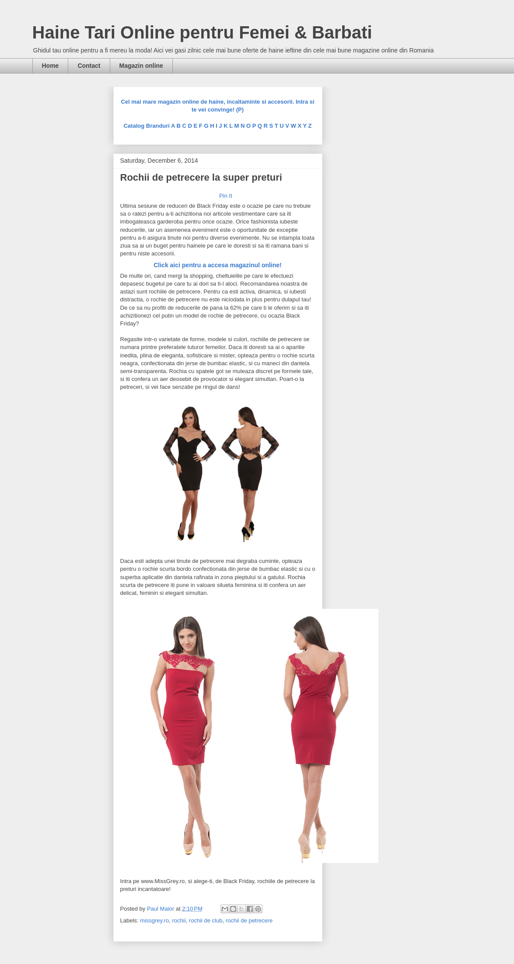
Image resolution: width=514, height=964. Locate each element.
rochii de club (206, 920)
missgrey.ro (154, 920)
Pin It (225, 195)
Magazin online (141, 65)
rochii (179, 920)
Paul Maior (161, 908)
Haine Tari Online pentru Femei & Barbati (202, 32)
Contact (88, 65)
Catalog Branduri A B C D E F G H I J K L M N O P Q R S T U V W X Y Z (217, 125)
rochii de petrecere (249, 920)
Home (50, 65)
